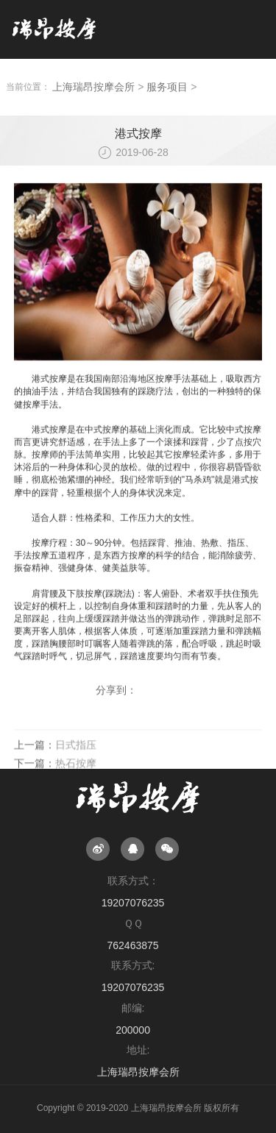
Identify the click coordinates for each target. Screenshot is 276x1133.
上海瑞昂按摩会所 (93, 87)
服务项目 (167, 87)
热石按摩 (75, 778)
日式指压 (75, 760)
